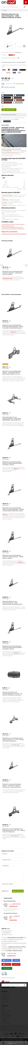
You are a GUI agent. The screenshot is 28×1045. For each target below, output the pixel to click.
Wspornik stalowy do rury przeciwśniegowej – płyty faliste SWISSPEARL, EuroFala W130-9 (11, 418)
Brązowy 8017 (18, 97)
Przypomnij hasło (5, 997)
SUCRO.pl (9, 1030)
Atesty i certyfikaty (6, 1011)
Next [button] (24, 46)
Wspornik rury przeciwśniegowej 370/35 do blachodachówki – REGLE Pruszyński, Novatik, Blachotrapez (12, 326)
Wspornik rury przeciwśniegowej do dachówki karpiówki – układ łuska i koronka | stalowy (12, 273)
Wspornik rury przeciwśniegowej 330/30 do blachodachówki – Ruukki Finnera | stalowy (12, 557)
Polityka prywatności (6, 1022)
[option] (13, 30)
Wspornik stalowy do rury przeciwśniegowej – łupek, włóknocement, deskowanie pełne (12, 603)
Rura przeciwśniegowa (7, 195)
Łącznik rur (4, 202)
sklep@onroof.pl (13, 906)
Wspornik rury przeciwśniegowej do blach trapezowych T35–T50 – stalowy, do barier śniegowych (13, 830)
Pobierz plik (7, 121)
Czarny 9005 (7, 97)
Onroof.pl (8, 2)
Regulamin (4, 1020)
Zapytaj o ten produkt (9, 87)
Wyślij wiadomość (18, 891)
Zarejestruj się (5, 995)
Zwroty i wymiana (5, 1017)
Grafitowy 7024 (20, 95)
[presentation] (1, 265)
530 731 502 (15, 904)
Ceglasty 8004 (20, 100)
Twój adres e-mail (6, 859)
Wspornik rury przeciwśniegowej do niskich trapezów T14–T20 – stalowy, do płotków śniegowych (13, 739)
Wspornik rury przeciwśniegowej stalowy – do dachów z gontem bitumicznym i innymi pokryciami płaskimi (11, 786)
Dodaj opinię (18, 52)
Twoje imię (4, 853)
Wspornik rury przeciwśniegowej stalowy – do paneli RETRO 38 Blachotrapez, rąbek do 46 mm (11, 372)
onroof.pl (4, 10)
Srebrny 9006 (19, 102)
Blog (2, 1003)
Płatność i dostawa (6, 1015)
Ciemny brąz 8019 (8, 100)
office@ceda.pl (13, 920)
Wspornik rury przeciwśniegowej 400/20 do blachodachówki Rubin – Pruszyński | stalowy (12, 463)
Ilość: (2, 106)
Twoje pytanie (5, 865)
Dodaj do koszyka (10, 109)
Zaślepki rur (4, 205)
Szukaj (24, 7)
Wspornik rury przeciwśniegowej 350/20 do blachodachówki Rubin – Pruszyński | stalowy (12, 647)
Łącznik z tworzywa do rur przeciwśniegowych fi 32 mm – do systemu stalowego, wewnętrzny (12, 693)
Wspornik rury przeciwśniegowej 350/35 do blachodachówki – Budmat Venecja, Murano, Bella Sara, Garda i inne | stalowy (13, 510)
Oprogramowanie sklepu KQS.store (9, 1028)
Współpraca (4, 1013)
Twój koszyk (4, 999)
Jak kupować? (5, 1001)
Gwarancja (4, 1018)
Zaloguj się (4, 994)
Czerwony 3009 (7, 102)
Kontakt (3, 1009)
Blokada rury (5, 199)
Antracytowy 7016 (8, 95)
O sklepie (3, 1008)
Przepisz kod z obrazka (7, 884)
